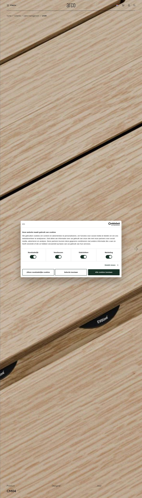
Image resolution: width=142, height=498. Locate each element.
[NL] (117, 5)
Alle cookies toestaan (103, 272)
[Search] (134, 5)
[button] (136, 249)
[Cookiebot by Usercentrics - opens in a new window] (110, 224)
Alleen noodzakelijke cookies (38, 272)
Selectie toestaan (71, 272)
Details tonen (110, 265)
